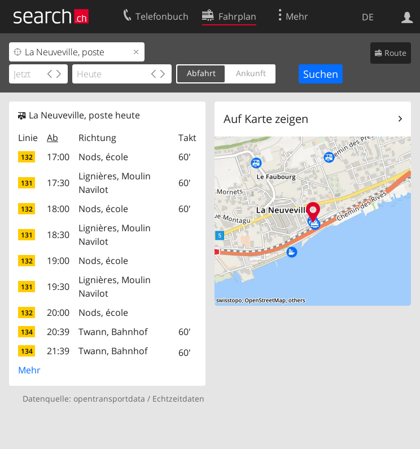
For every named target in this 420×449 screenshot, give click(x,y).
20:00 (58, 312)
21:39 (58, 351)
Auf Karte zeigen (266, 118)
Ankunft (251, 73)
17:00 (58, 157)
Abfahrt (201, 73)
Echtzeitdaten (178, 398)
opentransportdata (109, 398)
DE (368, 17)
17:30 (58, 183)
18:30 (58, 234)
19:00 (58, 260)
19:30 (58, 286)
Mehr (29, 370)
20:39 (58, 331)
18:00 (58, 209)
